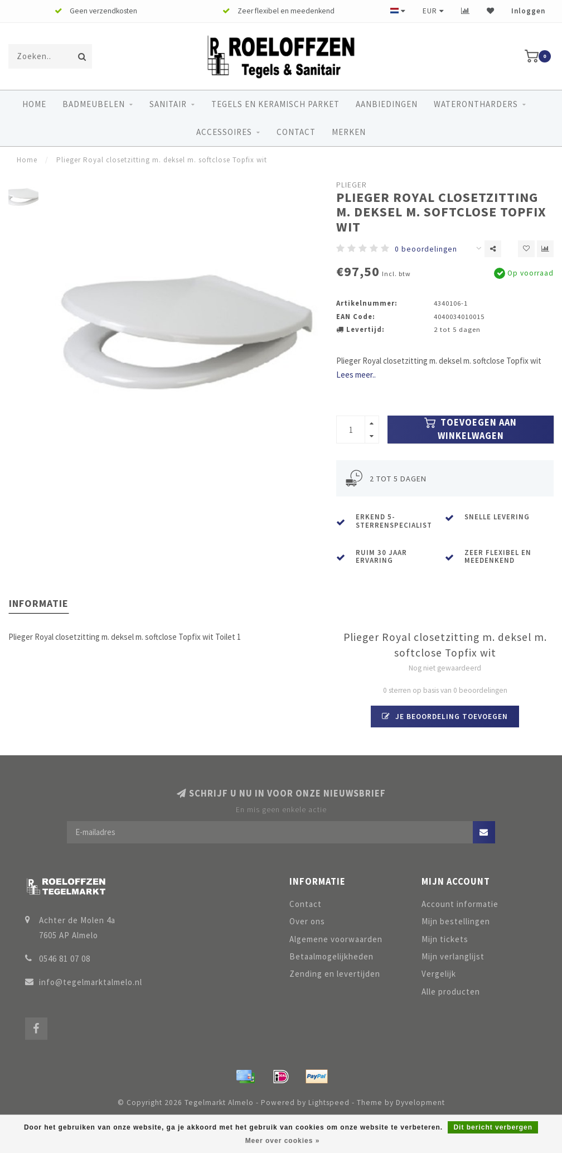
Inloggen (528, 11)
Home (34, 104)
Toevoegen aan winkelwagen (470, 429)
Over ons (307, 921)
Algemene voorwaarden (335, 939)
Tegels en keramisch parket (275, 104)
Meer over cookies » (282, 1141)
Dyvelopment (420, 1102)
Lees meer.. (356, 374)
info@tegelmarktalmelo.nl (90, 982)
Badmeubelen (93, 104)
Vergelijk (439, 973)
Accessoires (224, 132)
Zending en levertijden (334, 973)
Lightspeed (329, 1102)
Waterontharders (476, 104)
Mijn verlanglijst (453, 956)
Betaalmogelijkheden (331, 956)
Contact (296, 132)
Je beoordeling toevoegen (445, 716)
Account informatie (460, 904)
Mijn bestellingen (456, 921)
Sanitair (168, 104)
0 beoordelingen (426, 249)
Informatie (39, 603)
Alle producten (451, 991)
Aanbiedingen (387, 104)
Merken (349, 132)
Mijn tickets (445, 939)
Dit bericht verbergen (492, 1127)
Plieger (351, 185)
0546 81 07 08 (64, 958)
